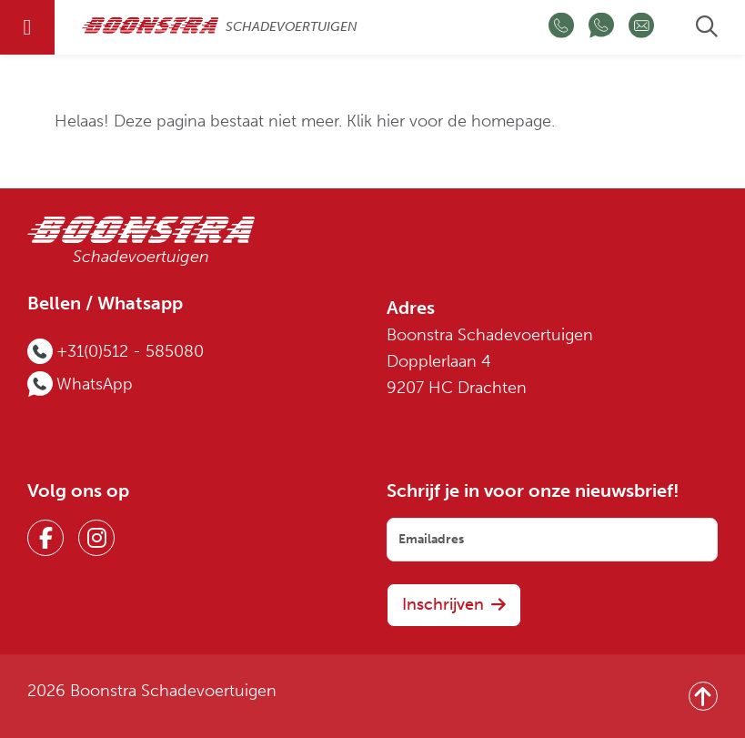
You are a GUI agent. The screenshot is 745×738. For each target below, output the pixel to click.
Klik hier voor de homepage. (451, 121)
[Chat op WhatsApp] (601, 28)
